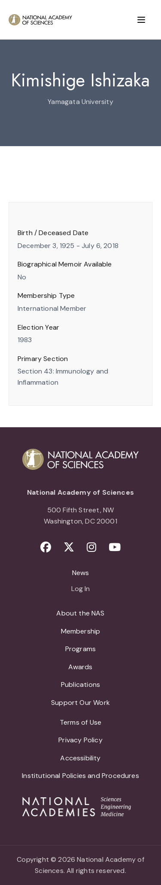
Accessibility (80, 758)
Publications (80, 684)
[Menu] (141, 20)
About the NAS (80, 613)
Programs (80, 648)
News (80, 572)
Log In (80, 589)
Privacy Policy (80, 739)
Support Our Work (80, 702)
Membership (80, 631)
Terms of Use (80, 722)
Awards (80, 666)
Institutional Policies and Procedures (80, 775)
